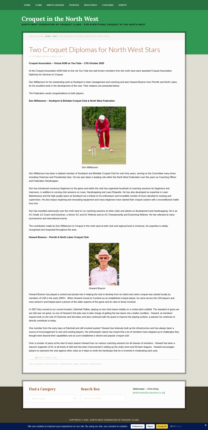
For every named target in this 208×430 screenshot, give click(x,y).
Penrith (84, 364)
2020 (31, 364)
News (76, 364)
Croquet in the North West (60, 19)
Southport (96, 364)
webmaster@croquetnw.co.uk (149, 392)
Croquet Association (46, 364)
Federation (65, 364)
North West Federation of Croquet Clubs (114, 420)
